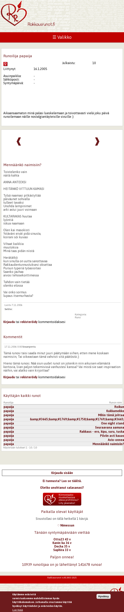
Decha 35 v (62, 546)
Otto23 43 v (62, 539)
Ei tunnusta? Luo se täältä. (62, 481)
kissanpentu (29, 346)
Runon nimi (115, 402)
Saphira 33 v (62, 550)
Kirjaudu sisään (62, 473)
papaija (9, 407)
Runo (78, 317)
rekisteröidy (29, 322)
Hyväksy (103, 597)
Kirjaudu (9, 322)
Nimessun (66, 525)
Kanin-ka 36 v (62, 543)
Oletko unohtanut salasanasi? (62, 487)
